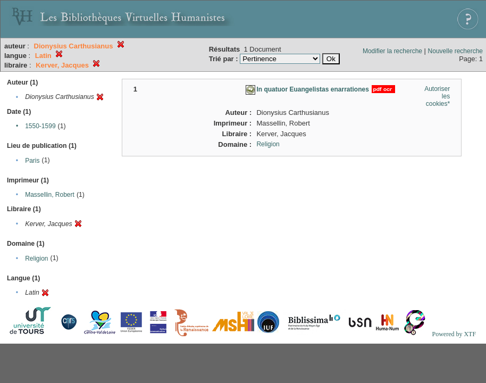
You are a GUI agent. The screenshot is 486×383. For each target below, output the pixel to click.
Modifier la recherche (392, 51)
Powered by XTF (454, 334)
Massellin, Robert (49, 194)
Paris (32, 160)
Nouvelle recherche (455, 51)
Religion (36, 258)
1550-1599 (40, 126)
